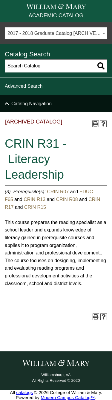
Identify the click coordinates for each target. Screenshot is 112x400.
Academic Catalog (56, 15)
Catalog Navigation (31, 103)
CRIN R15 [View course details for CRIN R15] (35, 207)
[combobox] (56, 33)
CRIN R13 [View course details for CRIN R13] (34, 199)
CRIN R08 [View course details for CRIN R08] (67, 199)
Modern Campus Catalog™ (68, 397)
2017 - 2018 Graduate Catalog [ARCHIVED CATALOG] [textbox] (57, 33)
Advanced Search (23, 86)
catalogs (24, 392)
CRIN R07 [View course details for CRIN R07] (58, 191)
